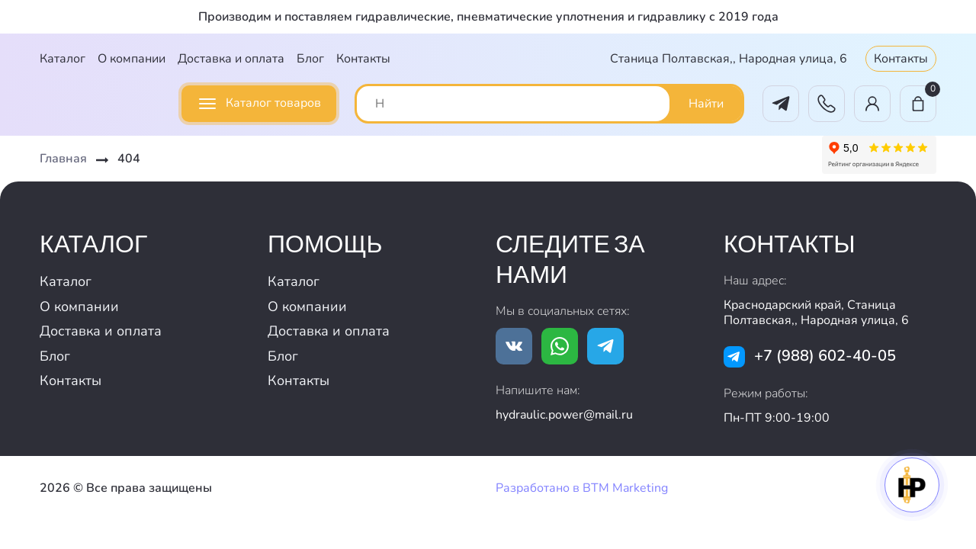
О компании (131, 58)
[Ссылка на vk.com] (514, 346)
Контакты (363, 58)
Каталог (62, 58)
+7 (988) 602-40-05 (825, 355)
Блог (310, 58)
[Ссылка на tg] (605, 346)
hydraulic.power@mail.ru (564, 414)
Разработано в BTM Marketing (582, 488)
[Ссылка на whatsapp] (559, 346)
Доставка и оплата (231, 58)
